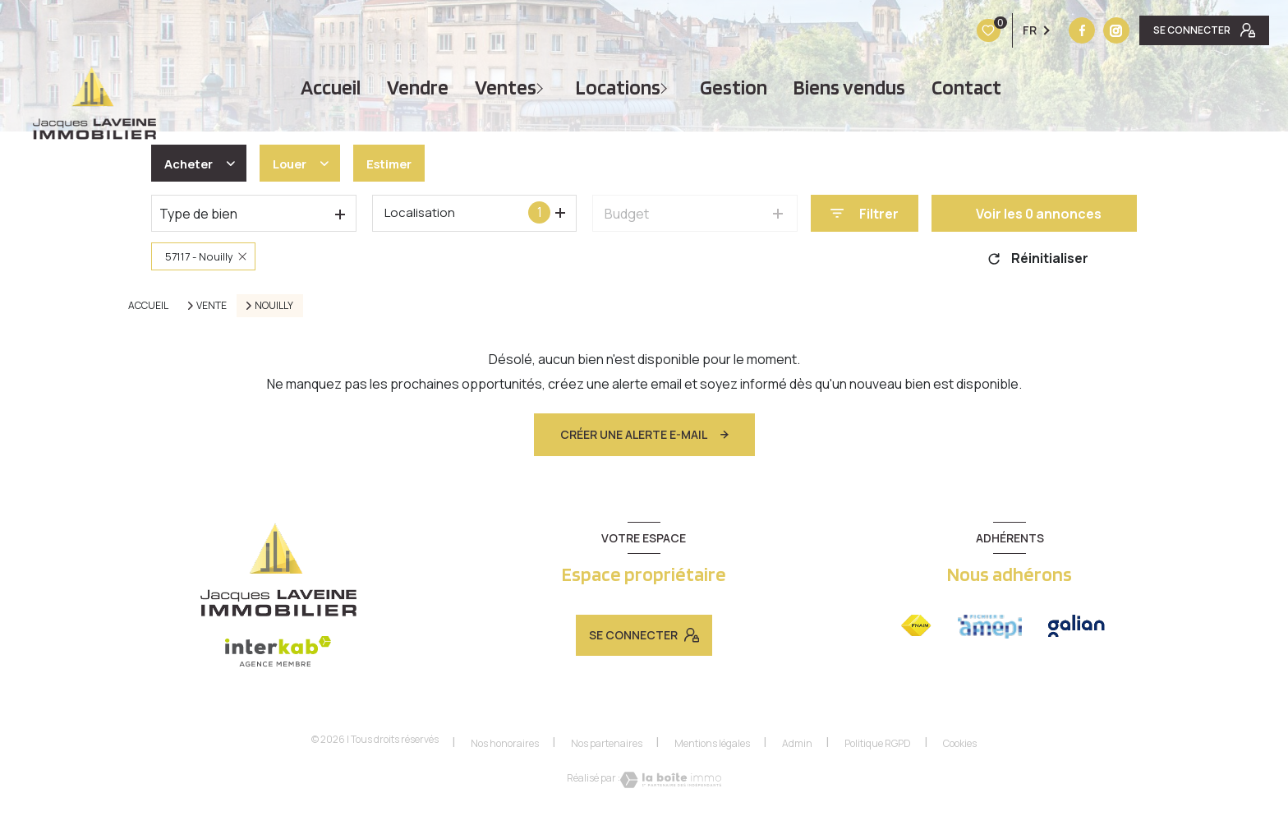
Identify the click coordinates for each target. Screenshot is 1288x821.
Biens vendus (849, 87)
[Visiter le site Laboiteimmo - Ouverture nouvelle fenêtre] (670, 780)
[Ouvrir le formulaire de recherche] (864, 213)
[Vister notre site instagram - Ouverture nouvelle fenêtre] (1013, 30)
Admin (797, 743)
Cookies (960, 744)
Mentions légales (712, 743)
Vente (211, 306)
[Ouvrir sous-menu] (542, 87)
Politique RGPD (877, 743)
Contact (966, 87)
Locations (618, 87)
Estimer (400, 164)
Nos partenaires (606, 743)
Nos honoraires (505, 743)
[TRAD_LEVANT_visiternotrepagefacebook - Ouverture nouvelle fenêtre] (979, 30)
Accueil (331, 87)
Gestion (733, 87)
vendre (417, 87)
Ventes (505, 87)
